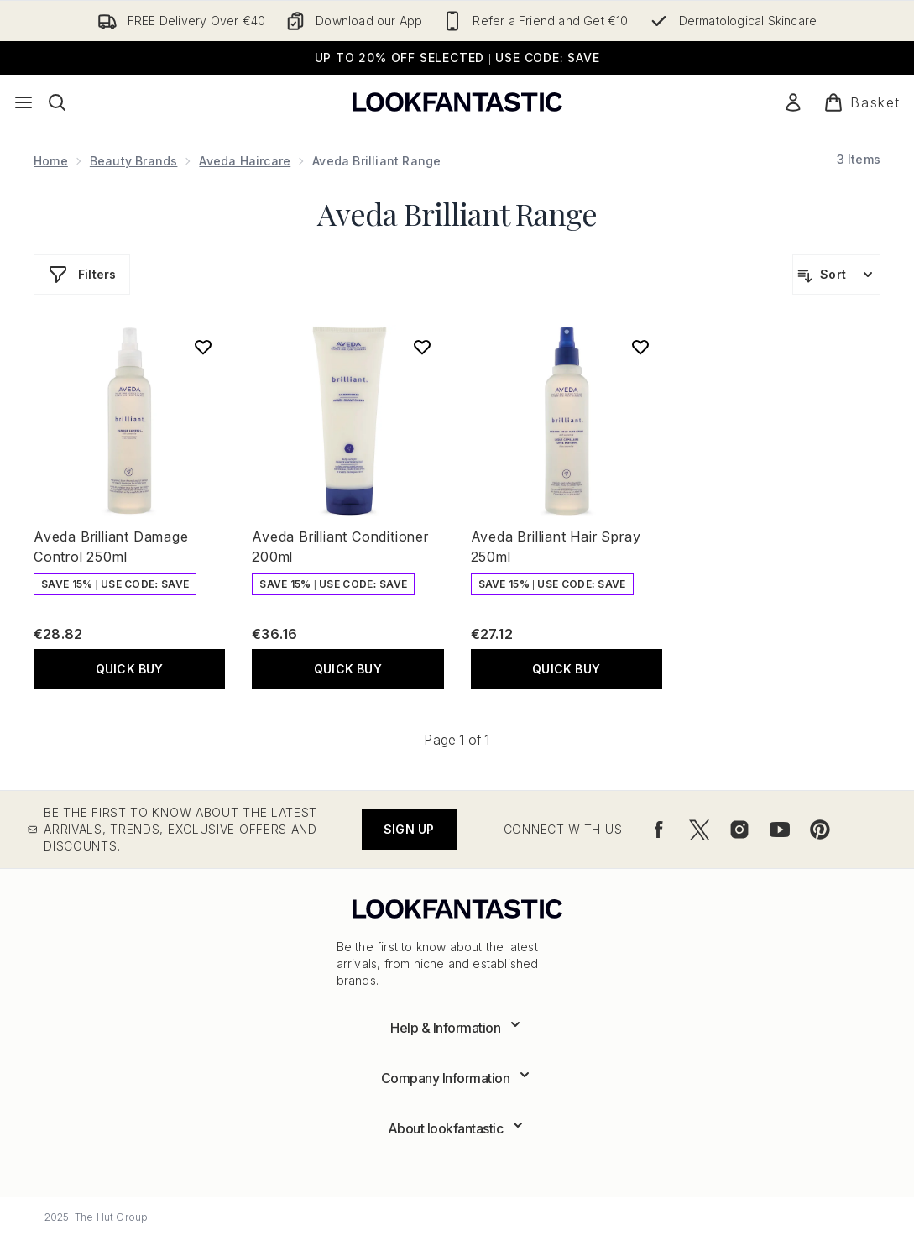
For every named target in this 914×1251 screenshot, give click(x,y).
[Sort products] (836, 274)
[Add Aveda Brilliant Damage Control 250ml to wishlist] (203, 347)
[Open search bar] (57, 102)
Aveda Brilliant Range (457, 213)
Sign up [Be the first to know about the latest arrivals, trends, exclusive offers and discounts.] (409, 829)
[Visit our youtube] (780, 829)
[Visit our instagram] (739, 829)
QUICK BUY (130, 669)
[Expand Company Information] (457, 1078)
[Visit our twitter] (699, 829)
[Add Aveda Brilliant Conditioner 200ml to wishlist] (422, 347)
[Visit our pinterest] (820, 829)
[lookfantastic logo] (457, 102)
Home (51, 161)
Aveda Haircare (244, 161)
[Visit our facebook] (659, 829)
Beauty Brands (134, 161)
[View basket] (862, 102)
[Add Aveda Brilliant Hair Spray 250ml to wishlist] (640, 347)
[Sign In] (793, 102)
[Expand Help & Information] (457, 1027)
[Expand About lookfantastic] (457, 1128)
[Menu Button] (23, 102)
